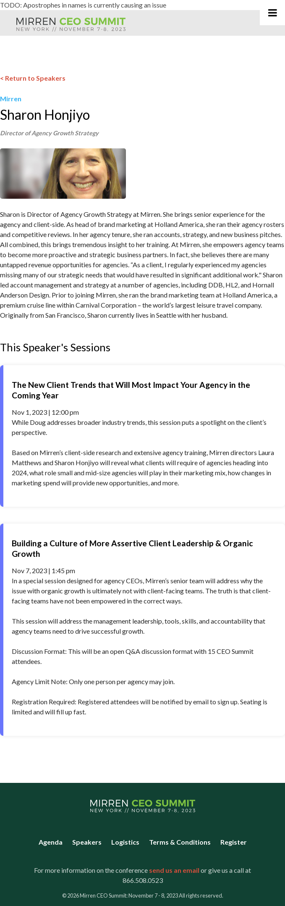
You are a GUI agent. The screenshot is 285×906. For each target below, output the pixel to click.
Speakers (87, 842)
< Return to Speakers (32, 78)
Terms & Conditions (180, 842)
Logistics (125, 842)
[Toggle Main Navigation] (272, 12)
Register (233, 842)
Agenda (51, 842)
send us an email (174, 870)
